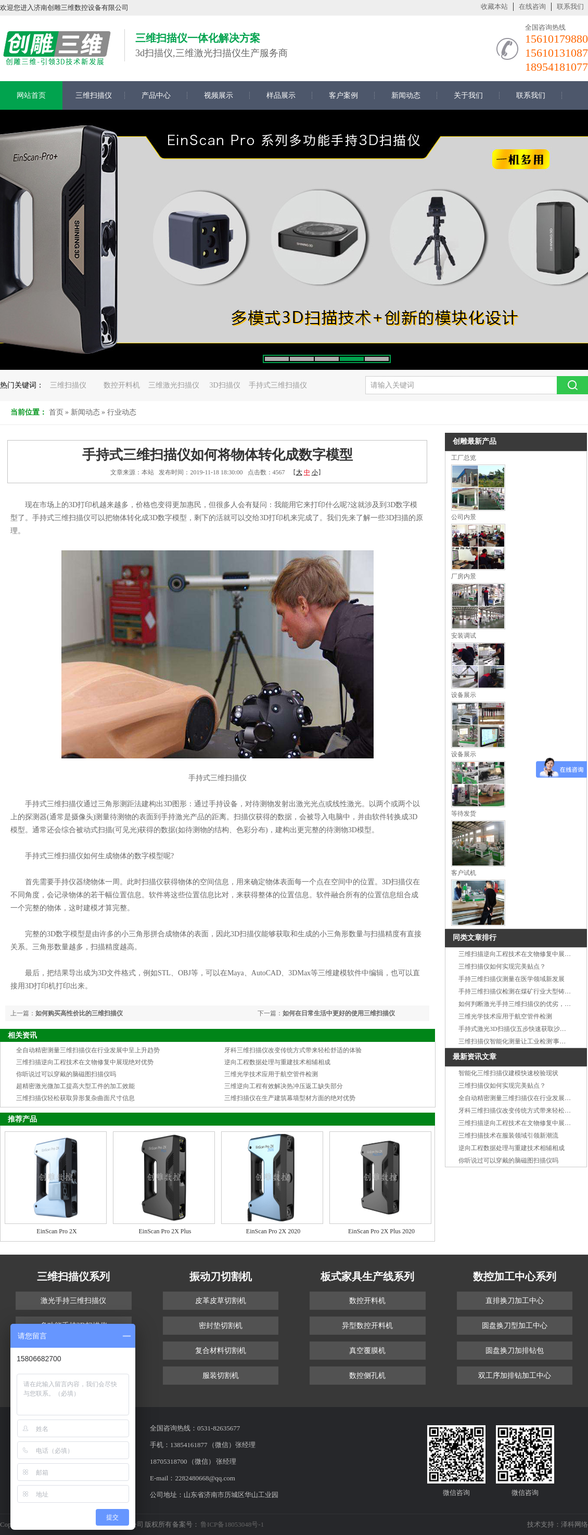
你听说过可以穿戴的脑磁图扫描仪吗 (66, 1074)
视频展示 (218, 95)
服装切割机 (220, 1375)
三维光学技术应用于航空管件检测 (271, 1074)
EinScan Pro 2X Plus (164, 1231)
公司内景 (463, 517)
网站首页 (31, 95)
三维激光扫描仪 (173, 385)
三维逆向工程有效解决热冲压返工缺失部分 (283, 1086)
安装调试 (463, 635)
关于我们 (468, 95)
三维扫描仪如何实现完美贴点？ (502, 966)
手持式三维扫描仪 (278, 385)
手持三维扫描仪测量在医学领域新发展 (511, 979)
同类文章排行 (474, 937)
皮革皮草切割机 (220, 1301)
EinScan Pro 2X (56, 1231)
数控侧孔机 (367, 1375)
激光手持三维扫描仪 (73, 1301)
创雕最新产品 (474, 441)
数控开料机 (122, 385)
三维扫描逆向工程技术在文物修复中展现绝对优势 (85, 1062)
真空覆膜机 (367, 1351)
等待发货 (463, 813)
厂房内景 (463, 576)
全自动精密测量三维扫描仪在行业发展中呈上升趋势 (88, 1050)
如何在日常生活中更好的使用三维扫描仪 (339, 1013)
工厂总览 (463, 457)
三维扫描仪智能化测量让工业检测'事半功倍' (518, 1041)
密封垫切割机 (220, 1326)
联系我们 (570, 6)
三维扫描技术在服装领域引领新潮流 (508, 1135)
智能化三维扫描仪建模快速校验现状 (508, 1073)
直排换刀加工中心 (514, 1301)
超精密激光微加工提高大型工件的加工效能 (75, 1086)
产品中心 (156, 95)
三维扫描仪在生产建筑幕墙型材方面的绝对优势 (289, 1098)
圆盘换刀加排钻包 (514, 1351)
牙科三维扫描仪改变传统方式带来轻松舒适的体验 (293, 1050)
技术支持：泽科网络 (557, 1524)
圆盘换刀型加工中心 (514, 1326)
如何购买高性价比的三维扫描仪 (79, 1013)
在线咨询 (532, 6)
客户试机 (463, 872)
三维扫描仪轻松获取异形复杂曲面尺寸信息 (75, 1098)
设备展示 (463, 695)
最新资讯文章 (474, 1057)
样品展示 (281, 95)
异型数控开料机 (367, 1326)
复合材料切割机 (220, 1351)
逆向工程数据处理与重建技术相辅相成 (277, 1062)
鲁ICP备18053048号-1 (231, 1524)
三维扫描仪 (93, 95)
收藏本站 (494, 6)
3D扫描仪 (225, 385)
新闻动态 (405, 95)
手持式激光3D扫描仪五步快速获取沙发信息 (518, 1029)
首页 (56, 412)
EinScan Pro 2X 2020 (273, 1231)
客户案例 (343, 95)
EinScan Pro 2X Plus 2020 (381, 1231)
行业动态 (121, 412)
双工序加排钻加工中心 (514, 1375)
